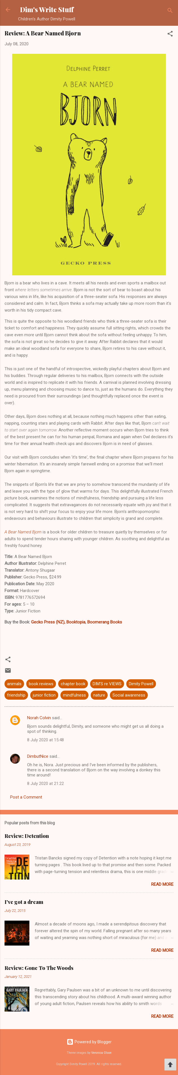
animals (14, 683)
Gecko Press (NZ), (48, 622)
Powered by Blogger (89, 1041)
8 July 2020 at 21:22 (45, 783)
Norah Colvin (39, 717)
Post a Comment (26, 797)
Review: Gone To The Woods (39, 968)
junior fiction (44, 695)
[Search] (170, 11)
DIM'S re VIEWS (107, 683)
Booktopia (75, 622)
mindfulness (74, 695)
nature (99, 695)
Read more (162, 884)
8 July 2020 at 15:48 (45, 739)
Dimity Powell (141, 683)
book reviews (41, 683)
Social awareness (128, 695)
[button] (170, 34)
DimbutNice (37, 756)
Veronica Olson (101, 1053)
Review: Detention (27, 836)
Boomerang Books (104, 622)
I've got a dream (24, 902)
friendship (16, 695)
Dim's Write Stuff (46, 9)
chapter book (73, 683)
